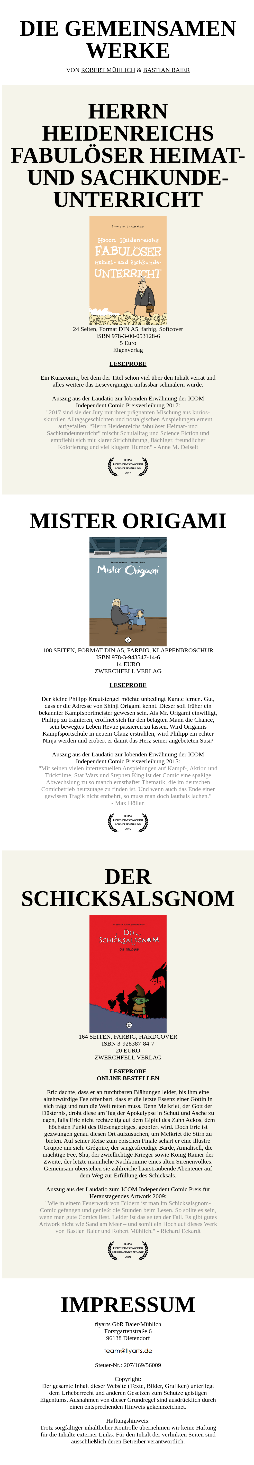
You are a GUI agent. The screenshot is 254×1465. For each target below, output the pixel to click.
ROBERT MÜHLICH (108, 70)
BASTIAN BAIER (166, 70)
